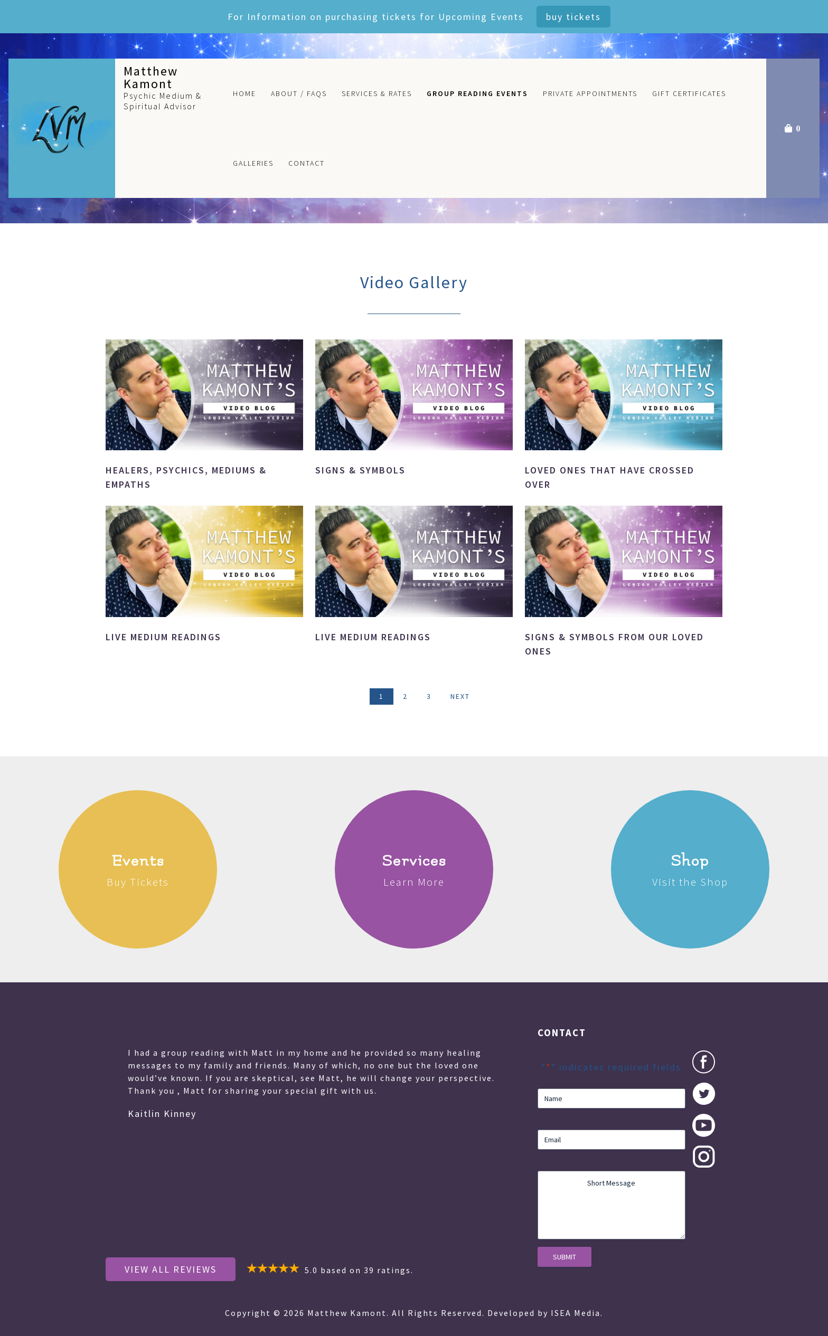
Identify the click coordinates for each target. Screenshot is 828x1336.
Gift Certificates (689, 93)
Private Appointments (590, 93)
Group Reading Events (477, 93)
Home (244, 93)
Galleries (253, 163)
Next (460, 696)
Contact (306, 163)
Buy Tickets (573, 17)
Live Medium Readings (163, 637)
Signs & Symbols (360, 470)
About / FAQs (299, 93)
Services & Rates (377, 93)
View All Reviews (171, 1269)
